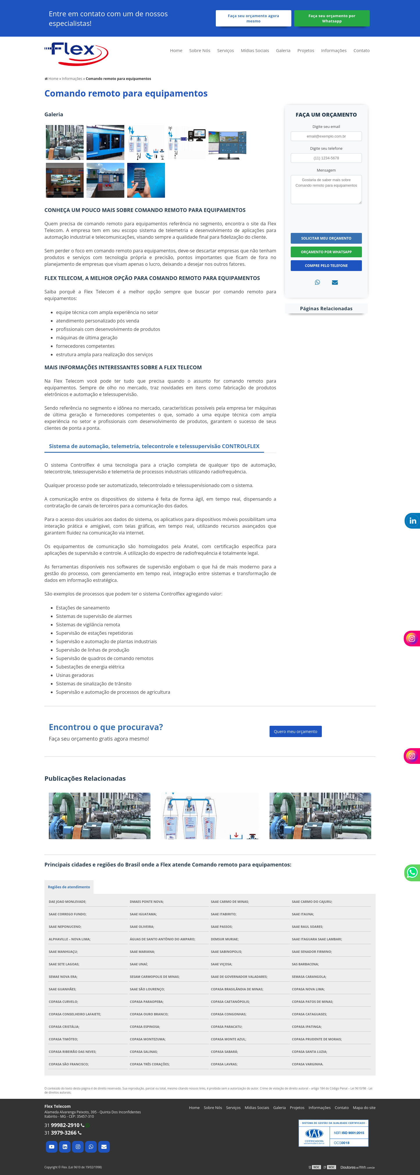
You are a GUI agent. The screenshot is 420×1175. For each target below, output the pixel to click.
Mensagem (326, 170)
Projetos (305, 50)
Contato (361, 50)
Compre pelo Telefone (326, 265)
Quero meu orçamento (295, 731)
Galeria (283, 50)
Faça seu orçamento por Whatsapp (332, 18)
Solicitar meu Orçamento (326, 238)
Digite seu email (326, 126)
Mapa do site (364, 1107)
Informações (334, 50)
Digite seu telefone (326, 148)
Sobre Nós (199, 50)
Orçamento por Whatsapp (326, 251)
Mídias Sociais (255, 50)
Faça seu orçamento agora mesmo (253, 18)
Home (176, 50)
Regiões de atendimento (69, 887)
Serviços (225, 50)
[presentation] (326, 218)
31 (62, 1125)
